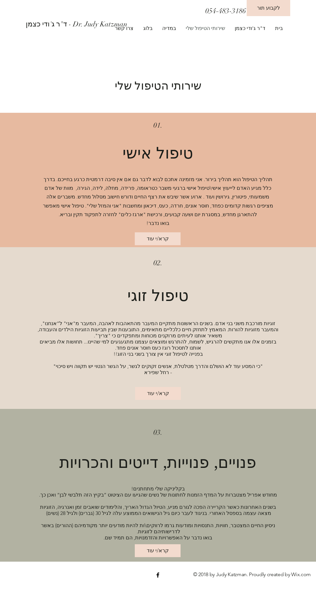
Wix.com (301, 574)
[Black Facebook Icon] (157, 575)
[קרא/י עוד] (158, 238)
